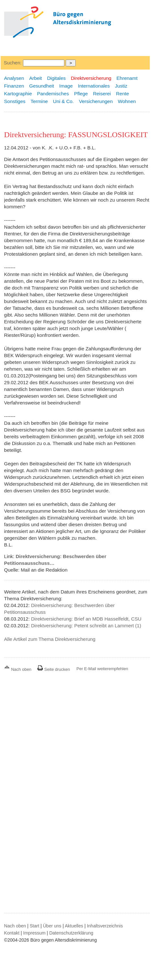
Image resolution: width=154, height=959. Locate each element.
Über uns (52, 925)
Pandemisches (53, 93)
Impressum (34, 932)
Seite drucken (53, 669)
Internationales (94, 86)
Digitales (56, 78)
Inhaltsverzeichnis (105, 925)
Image (66, 86)
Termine (39, 101)
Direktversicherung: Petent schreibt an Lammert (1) (86, 625)
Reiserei (102, 93)
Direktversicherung (91, 78)
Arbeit (35, 78)
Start (34, 925)
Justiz (121, 86)
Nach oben (18, 669)
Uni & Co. (63, 101)
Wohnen (127, 101)
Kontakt (11, 932)
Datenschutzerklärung (71, 932)
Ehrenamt (127, 78)
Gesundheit (41, 86)
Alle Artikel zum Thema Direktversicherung (49, 639)
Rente (122, 93)
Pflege (81, 93)
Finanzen (14, 86)
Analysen (14, 78)
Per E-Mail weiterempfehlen (102, 668)
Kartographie (18, 93)
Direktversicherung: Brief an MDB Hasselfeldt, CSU (86, 619)
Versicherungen (96, 101)
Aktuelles (74, 925)
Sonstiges (15, 101)
